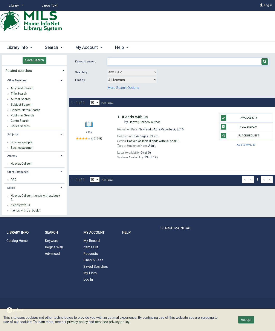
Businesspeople (21, 142)
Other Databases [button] (17, 171)
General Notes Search (25, 110)
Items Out (90, 247)
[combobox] (132, 72)
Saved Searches (95, 266)
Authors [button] (12, 155)
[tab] (34, 70)
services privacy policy (112, 322)
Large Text (49, 5)
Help (126, 232)
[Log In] (261, 5)
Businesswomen (22, 147)
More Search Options (123, 88)
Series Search (20, 126)
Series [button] (11, 187)
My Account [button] (88, 47)
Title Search (19, 94)
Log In (268, 5)
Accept (246, 320)
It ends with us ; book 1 (26, 210)
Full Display (239, 127)
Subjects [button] (12, 134)
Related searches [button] (18, 71)
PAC (14, 179)
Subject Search (21, 104)
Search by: (82, 72)
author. (144, 122)
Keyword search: (85, 61)
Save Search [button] (34, 60)
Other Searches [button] (16, 80)
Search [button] (53, 47)
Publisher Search (22, 115)
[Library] (15, 5)
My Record (91, 241)
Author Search (21, 99)
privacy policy (77, 322)
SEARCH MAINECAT (175, 228)
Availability (239, 118)
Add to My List (246, 144)
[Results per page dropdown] (94, 102)
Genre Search (20, 120)
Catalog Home (17, 241)
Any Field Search (22, 88)
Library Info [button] (19, 47)
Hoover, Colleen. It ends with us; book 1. (35, 197)
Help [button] (121, 47)
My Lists (90, 273)
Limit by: (80, 80)
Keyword (51, 241)
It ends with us (20, 205)
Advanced (52, 254)
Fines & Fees (93, 260)
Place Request (240, 135)
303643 (96, 138)
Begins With (54, 247)
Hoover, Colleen (21, 164)
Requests (90, 254)
